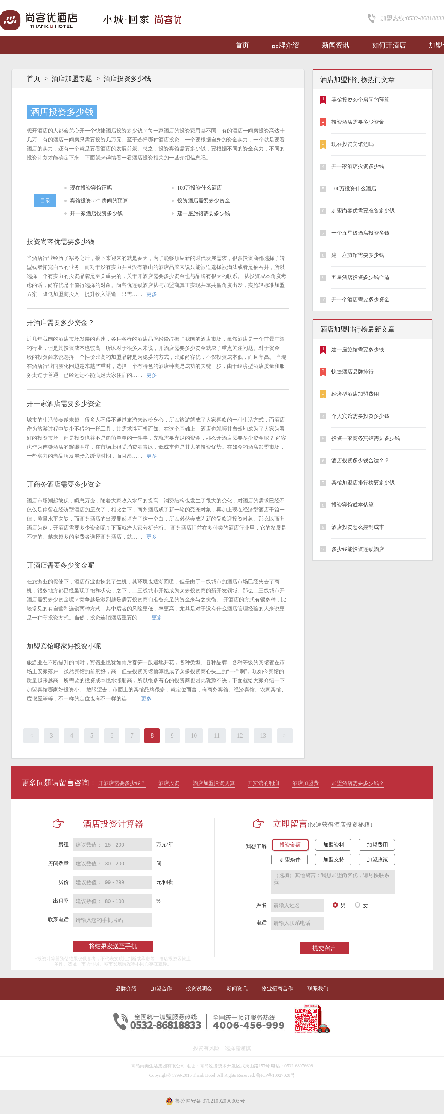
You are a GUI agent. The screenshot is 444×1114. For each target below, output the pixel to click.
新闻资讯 (335, 45)
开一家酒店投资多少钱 (96, 213)
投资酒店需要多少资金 (203, 200)
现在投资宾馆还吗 (91, 188)
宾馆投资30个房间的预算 (99, 200)
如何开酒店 (389, 45)
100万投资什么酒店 (199, 188)
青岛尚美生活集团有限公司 (158, 1065)
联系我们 (317, 988)
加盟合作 (161, 988)
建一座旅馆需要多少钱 (203, 213)
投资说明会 (199, 988)
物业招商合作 (277, 988)
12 (240, 735)
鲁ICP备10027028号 (275, 1075)
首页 (242, 45)
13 (263, 735)
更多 (151, 294)
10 (194, 735)
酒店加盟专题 (72, 78)
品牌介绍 (285, 45)
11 (217, 735)
